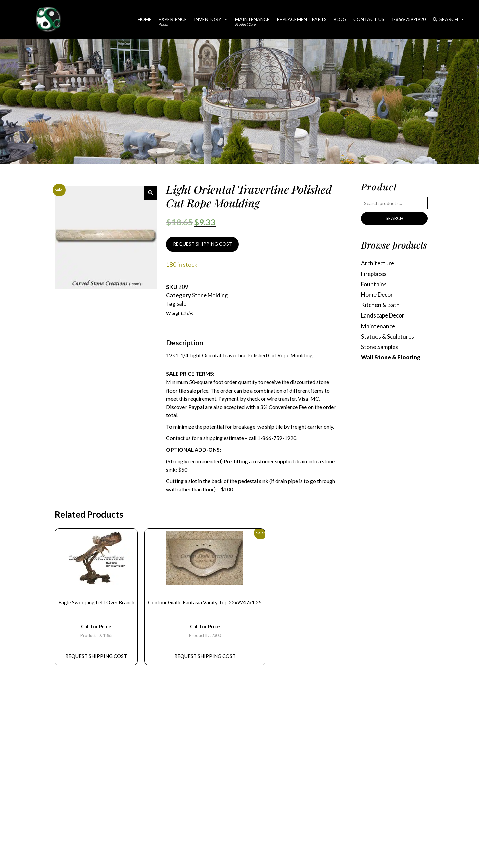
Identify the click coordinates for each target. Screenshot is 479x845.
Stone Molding (210, 295)
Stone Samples (380, 348)
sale (182, 304)
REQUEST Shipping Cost (96, 658)
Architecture (378, 263)
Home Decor (378, 295)
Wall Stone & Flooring (391, 359)
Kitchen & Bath (381, 305)
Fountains (374, 284)
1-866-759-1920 (408, 19)
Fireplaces (374, 274)
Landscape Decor (384, 316)
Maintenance (252, 21)
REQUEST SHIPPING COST (202, 244)
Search (449, 19)
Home (145, 19)
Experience (173, 21)
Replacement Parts (302, 19)
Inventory (211, 19)
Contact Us (368, 19)
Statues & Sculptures (388, 337)
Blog (340, 19)
